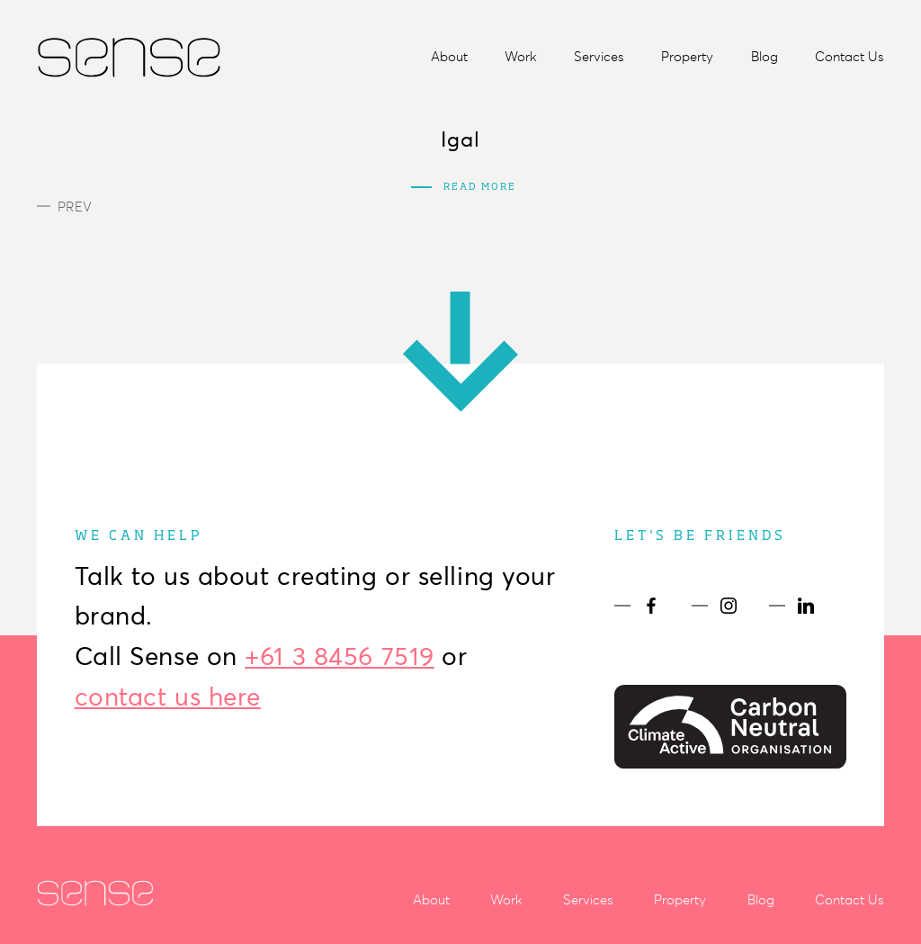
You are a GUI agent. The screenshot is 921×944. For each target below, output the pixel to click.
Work (521, 57)
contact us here (168, 696)
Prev (64, 207)
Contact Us (849, 57)
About (449, 57)
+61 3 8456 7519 (339, 656)
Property (687, 57)
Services (599, 57)
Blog (764, 57)
